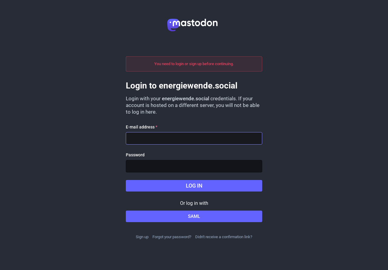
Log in (194, 185)
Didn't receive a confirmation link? (223, 237)
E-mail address (141, 127)
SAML (194, 216)
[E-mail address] (194, 138)
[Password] (194, 166)
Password (135, 154)
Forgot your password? (171, 237)
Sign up (142, 237)
